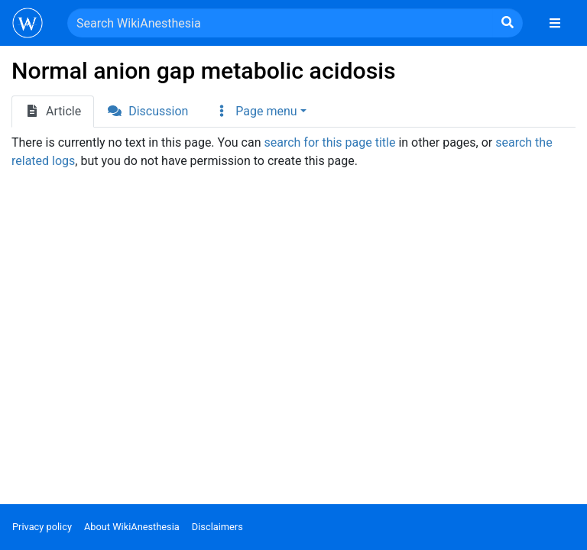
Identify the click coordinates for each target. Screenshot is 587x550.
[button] (260, 111)
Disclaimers (217, 526)
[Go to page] (507, 22)
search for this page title (329, 142)
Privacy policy (42, 526)
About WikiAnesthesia (132, 526)
